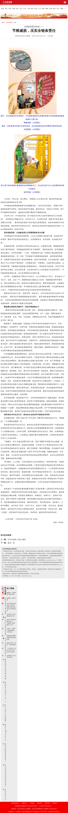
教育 (32, 8)
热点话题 (9, 22)
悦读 (35, 8)
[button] (65, 8)
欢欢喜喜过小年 (5, 795)
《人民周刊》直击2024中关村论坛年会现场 (11, 650)
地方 (58, 8)
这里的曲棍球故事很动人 (5, 752)
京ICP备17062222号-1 (45, 806)
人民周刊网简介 (15, 803)
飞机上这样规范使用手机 (5, 647)
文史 (21, 8)
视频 (61, 8)
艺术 (24, 8)
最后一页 (11, 543)
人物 (28, 8)
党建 (13, 8)
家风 (54, 8)
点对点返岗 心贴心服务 (17, 539)
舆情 (43, 8)
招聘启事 (47, 803)
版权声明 (39, 803)
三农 (39, 8)
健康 (47, 8)
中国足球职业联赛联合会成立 (5, 775)
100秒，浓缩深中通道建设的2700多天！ (11, 630)
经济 (10, 8)
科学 (17, 8)
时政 (2, 8)
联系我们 (54, 803)
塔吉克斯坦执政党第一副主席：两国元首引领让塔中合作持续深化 (11, 607)
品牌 (50, 8)
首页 (3, 22)
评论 (6, 8)
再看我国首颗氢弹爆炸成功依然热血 (11, 637)
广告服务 (32, 803)
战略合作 (24, 803)
